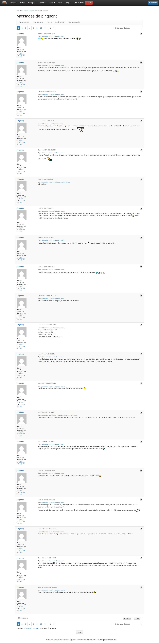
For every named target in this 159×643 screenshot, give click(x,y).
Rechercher (24, 22)
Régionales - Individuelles (49, 415)
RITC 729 (22, 55)
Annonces (42, 3)
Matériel (22, 3)
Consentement (81, 640)
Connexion (153, 3)
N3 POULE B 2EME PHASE (62, 182)
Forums (32, 10)
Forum (89, 3)
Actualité (13, 3)
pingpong (20, 33)
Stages (67, 3)
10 (41, 28)
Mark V (21, 53)
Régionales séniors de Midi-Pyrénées (67, 415)
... (29, 28)
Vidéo (60, 3)
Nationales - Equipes (47, 36)
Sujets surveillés (74, 22)
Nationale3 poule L (59, 36)
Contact (49, 640)
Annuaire (52, 3)
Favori (137, 618)
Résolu (79, 632)
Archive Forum (79, 3)
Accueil (26, 10)
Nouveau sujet (37, 22)
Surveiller (127, 618)
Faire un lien (57, 640)
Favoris (49, 22)
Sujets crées (60, 22)
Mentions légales (69, 640)
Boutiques (31, 3)
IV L (21, 57)
